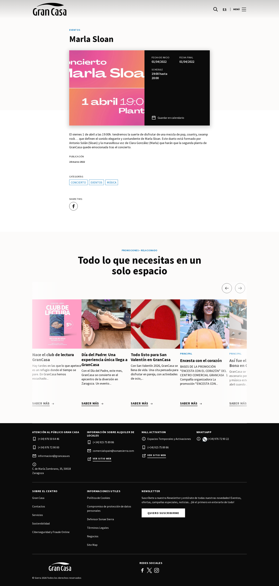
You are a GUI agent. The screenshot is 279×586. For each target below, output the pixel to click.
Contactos (38, 506)
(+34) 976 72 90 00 (48, 447)
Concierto (78, 182)
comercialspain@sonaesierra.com (113, 450)
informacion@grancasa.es (54, 456)
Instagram (156, 570)
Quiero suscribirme (163, 513)
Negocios (92, 536)
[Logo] (83, 566)
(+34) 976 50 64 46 (48, 439)
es (225, 11)
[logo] (86, 10)
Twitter (149, 570)
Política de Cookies (98, 498)
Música (111, 182)
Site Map (92, 545)
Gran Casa (38, 498)
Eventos (96, 182)
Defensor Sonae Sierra (100, 519)
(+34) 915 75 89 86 (103, 442)
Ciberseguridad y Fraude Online (51, 532)
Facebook (142, 570)
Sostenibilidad (41, 523)
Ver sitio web (102, 458)
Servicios (37, 515)
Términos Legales (98, 527)
